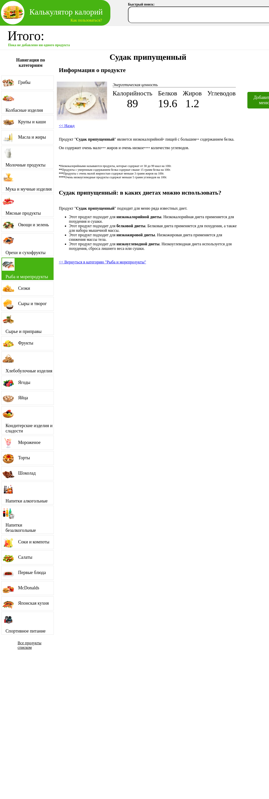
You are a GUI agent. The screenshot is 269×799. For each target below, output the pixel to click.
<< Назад (66, 126)
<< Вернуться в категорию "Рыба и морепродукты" (102, 262)
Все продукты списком (29, 645)
